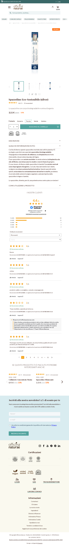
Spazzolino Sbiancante (45, 380)
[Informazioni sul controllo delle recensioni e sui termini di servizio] (45, 211)
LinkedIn (59, 446)
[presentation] (7, 381)
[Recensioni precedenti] (19, 357)
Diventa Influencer (35, 513)
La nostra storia (34, 507)
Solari (4, 19)
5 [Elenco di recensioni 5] (38, 357)
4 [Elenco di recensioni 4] (34, 357)
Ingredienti (34, 510)
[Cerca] (34, 13)
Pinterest (55, 446)
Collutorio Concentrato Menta (20, 380)
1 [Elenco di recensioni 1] (22, 357)
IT (56, 2)
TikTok (51, 446)
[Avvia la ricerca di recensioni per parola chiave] (60, 240)
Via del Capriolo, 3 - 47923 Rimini (50, 535)
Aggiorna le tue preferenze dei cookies (34, 529)
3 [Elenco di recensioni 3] (30, 357)
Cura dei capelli (15, 19)
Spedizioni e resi (34, 522)
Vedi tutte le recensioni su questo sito (36, 214)
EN (59, 2)
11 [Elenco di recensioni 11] (48, 357)
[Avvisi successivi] (52, 357)
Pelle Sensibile (29, 19)
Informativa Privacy (34, 516)
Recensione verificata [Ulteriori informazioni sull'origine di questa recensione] (18, 249)
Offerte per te (55, 19)
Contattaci (34, 501)
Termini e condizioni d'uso (34, 525)
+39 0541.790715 (35, 537)
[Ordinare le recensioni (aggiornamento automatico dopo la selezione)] (35, 235)
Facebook (43, 446)
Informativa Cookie (34, 519)
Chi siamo (35, 504)
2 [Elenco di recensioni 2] (26, 357)
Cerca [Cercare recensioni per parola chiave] (34, 239)
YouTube (47, 446)
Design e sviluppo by (34, 543)
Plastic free (42, 19)
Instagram (40, 446)
